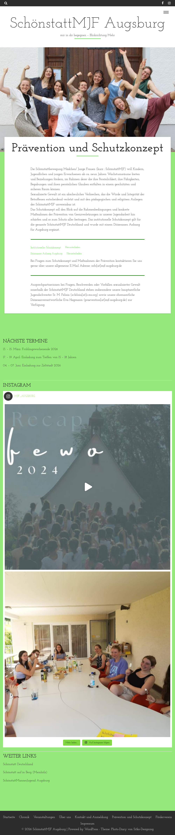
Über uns (65, 817)
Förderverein (164, 817)
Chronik (24, 817)
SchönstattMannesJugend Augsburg (26, 780)
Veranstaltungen (44, 817)
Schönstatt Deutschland (18, 764)
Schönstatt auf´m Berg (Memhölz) (25, 772)
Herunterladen (72, 247)
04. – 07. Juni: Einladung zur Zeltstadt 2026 (32, 365)
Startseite (9, 817)
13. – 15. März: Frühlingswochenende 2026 (30, 349)
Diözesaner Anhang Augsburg (46, 253)
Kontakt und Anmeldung (91, 817)
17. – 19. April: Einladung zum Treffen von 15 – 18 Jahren (39, 357)
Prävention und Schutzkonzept (132, 817)
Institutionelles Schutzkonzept (46, 247)
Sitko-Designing (143, 829)
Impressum (88, 823)
